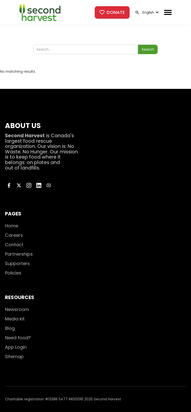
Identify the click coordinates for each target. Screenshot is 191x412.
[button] (150, 12)
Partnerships (19, 254)
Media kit (15, 319)
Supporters (17, 263)
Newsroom (17, 309)
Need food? (18, 338)
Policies (13, 273)
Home (11, 226)
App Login (16, 347)
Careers (14, 235)
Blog (10, 328)
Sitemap (14, 356)
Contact (14, 244)
